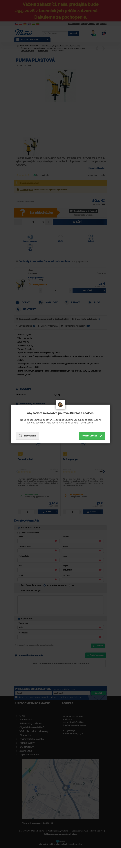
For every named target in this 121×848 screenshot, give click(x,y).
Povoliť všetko (92, 436)
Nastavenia (27, 436)
